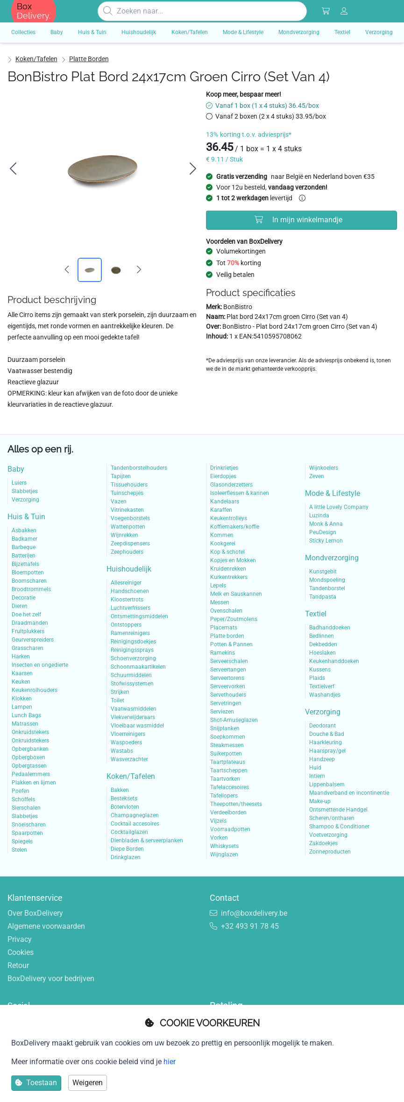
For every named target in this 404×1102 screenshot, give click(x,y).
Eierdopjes (223, 476)
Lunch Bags (26, 715)
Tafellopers (224, 795)
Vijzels (218, 821)
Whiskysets (224, 846)
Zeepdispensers (130, 543)
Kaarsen (22, 673)
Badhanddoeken (329, 627)
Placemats (223, 627)
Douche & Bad (326, 734)
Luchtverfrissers (130, 608)
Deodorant (322, 725)
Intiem (317, 776)
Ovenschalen (226, 611)
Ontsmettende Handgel (338, 809)
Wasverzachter (129, 759)
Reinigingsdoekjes (133, 641)
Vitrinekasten (127, 510)
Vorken (219, 837)
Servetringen (225, 703)
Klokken (22, 698)
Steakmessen (227, 745)
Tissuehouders (129, 484)
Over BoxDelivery (35, 913)
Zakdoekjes (323, 843)
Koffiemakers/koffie (234, 526)
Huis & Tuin (26, 516)
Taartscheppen (229, 770)
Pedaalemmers (31, 774)
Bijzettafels (25, 564)
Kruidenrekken (228, 568)
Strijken (120, 692)
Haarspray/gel (327, 751)
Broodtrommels (31, 589)
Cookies (20, 952)
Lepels (218, 585)
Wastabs (122, 751)
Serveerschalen (229, 661)
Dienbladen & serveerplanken (147, 840)
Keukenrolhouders (34, 690)
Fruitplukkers (28, 631)
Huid (315, 767)
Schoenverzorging (133, 658)
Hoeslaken (322, 653)
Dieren (20, 606)
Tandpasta (322, 596)
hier (169, 1061)
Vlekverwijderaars (133, 717)
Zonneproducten (330, 851)
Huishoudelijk (128, 569)
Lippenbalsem (327, 784)
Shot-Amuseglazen (234, 720)
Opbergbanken (30, 749)
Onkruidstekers (30, 732)
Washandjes (324, 695)
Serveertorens (227, 678)
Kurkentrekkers (229, 577)
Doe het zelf (26, 614)
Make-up (320, 801)
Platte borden (89, 59)
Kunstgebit (323, 571)
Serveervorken (227, 686)
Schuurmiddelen (131, 675)
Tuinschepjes (127, 493)
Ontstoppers (126, 625)
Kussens (320, 669)
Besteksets (124, 798)
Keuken (21, 681)
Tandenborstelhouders (139, 468)
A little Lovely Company (339, 507)
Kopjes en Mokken (233, 560)
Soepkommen (227, 737)
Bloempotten (28, 572)
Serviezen (222, 711)
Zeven (316, 476)
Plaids (317, 678)
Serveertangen (228, 669)
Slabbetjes (25, 491)
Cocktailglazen (129, 832)
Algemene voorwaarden (46, 926)
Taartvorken (225, 779)
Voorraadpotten (230, 829)
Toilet (117, 700)
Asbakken (24, 530)
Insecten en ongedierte (40, 665)
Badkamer (24, 539)
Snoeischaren (29, 824)
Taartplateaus (227, 762)
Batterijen (23, 555)
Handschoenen (130, 591)
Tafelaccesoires (229, 787)
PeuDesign (322, 532)
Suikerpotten (226, 753)
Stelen (19, 850)
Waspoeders (126, 742)
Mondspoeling (327, 580)
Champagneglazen (135, 815)
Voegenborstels (130, 518)
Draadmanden (30, 623)
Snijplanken (225, 728)
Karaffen (221, 510)
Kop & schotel (227, 552)
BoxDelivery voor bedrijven (50, 978)
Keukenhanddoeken (334, 661)
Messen (219, 602)
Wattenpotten (128, 526)
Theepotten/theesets (236, 804)
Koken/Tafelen (36, 59)
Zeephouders (127, 552)
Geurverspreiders (33, 639)
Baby (15, 469)
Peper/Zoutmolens (233, 619)
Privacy (19, 939)
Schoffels (23, 799)
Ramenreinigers (130, 633)
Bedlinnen (321, 636)
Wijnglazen (224, 854)
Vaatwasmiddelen (133, 709)
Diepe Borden (127, 849)
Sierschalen (26, 808)
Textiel (315, 613)
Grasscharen (27, 648)
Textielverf (321, 686)
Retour (18, 965)
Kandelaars (224, 501)
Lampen (22, 707)
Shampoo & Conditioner (339, 826)
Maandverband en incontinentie (349, 793)
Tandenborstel (327, 588)
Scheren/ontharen (331, 818)
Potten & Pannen (231, 644)
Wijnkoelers (323, 468)
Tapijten (121, 476)
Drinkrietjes (224, 468)
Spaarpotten (27, 833)
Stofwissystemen (132, 683)
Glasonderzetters (231, 484)
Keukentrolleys (228, 518)
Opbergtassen (29, 766)
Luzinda (319, 515)
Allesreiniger (126, 582)
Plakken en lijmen (34, 782)
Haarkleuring (325, 742)
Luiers (19, 483)
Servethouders (228, 695)
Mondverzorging (332, 557)
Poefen (20, 791)
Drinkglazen (126, 857)
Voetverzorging (328, 835)
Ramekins (222, 653)
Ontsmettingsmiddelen (139, 616)
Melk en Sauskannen (236, 594)
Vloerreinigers (128, 734)
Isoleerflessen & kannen (239, 493)
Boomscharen (29, 581)
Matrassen (25, 724)
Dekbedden (323, 644)
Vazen (119, 501)
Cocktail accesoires (135, 823)
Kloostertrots (127, 599)
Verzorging (25, 499)
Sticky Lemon (326, 540)
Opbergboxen (28, 757)
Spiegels (22, 841)
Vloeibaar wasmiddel (137, 725)
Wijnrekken (124, 535)
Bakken (120, 790)
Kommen (222, 535)
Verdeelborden (228, 812)
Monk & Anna (326, 524)
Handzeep (322, 759)
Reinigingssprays (132, 650)
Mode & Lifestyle (332, 493)
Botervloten (125, 807)
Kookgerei (222, 543)
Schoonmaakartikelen (138, 667)
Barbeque (23, 547)
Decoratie (23, 597)
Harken (21, 656)
